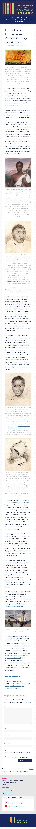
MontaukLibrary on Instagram (14, 804)
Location (24, 17)
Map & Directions (7, 793)
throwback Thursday (12, 688)
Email (6, 737)
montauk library (15, 686)
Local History (17, 681)
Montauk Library (21, 45)
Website (7, 744)
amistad (13, 683)
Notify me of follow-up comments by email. (17, 755)
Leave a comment (12, 676)
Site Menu (18, 21)
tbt (23, 686)
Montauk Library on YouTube (14, 807)
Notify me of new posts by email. (17, 759)
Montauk (20, 683)
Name (6, 730)
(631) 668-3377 (16, 17)
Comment (8, 707)
